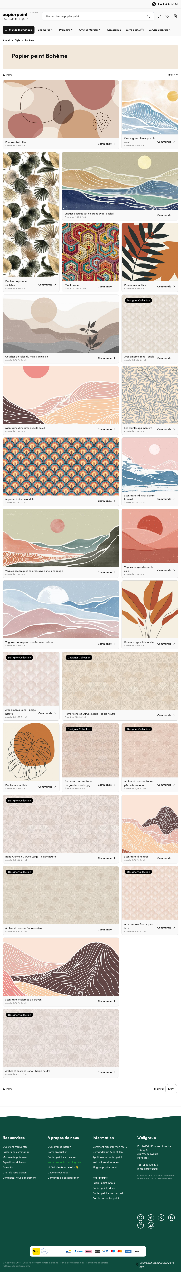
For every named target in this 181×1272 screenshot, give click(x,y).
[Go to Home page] (20, 16)
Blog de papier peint (105, 1167)
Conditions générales (97, 1262)
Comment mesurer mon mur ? (110, 1146)
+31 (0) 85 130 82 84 (148, 1164)
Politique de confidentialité (16, 1265)
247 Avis (174, 4)
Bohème (29, 40)
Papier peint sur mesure (62, 1157)
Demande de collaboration (63, 1177)
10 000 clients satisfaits (61, 1167)
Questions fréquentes (15, 1146)
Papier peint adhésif (104, 1188)
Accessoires (114, 29)
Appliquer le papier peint (107, 1157)
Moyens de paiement (15, 1157)
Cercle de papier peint (106, 1198)
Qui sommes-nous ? (59, 1146)
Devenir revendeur (58, 1172)
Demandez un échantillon (108, 1151)
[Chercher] (148, 16)
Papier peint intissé (104, 1182)
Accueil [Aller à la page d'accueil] (6, 40)
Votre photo (133, 29)
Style (17, 40)
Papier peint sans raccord (108, 1193)
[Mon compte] (160, 16)
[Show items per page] (171, 1088)
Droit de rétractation (15, 1172)
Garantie (8, 1167)
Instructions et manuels (106, 1162)
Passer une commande (16, 1151)
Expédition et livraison (15, 1162)
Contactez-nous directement (19, 1177)
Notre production (57, 1151)
